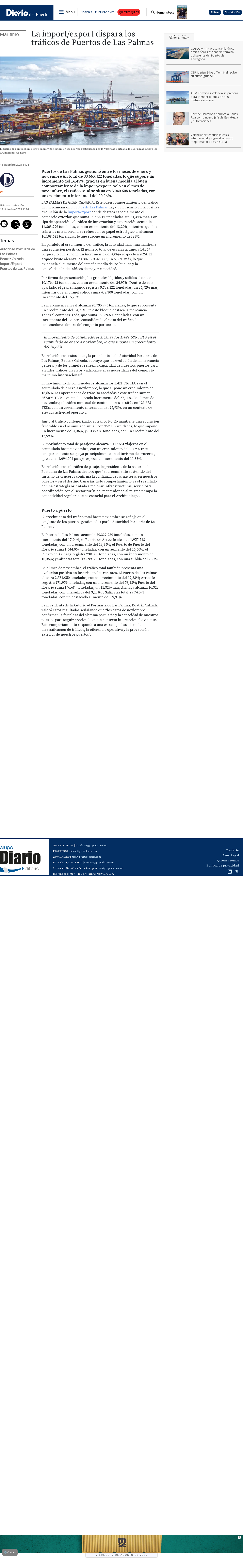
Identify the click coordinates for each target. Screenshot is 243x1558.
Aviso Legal (230, 855)
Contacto (232, 850)
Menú (70, 12)
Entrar (215, 12)
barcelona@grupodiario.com (91, 845)
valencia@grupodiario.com (99, 862)
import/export (79, 212)
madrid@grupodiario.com (86, 856)
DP (1, 191)
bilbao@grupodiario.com (84, 851)
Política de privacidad (223, 865)
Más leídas (179, 37)
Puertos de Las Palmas (89, 207)
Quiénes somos (228, 860)
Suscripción (232, 12)
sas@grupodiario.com (111, 868)
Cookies (10, 1552)
